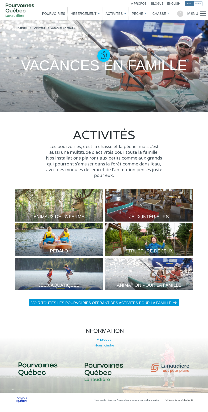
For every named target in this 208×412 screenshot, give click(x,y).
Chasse (159, 14)
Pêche (137, 14)
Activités (114, 14)
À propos (139, 3)
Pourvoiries (53, 14)
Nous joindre (104, 345)
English (173, 3)
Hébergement (83, 14)
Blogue (157, 3)
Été (189, 3)
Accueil (22, 27)
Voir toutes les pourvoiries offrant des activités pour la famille (104, 303)
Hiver (198, 3)
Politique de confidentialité (179, 400)
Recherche (180, 13)
